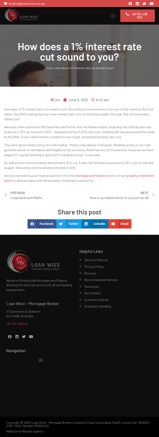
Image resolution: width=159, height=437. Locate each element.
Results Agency (32, 431)
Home (49, 68)
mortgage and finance (90, 175)
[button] (112, 15)
